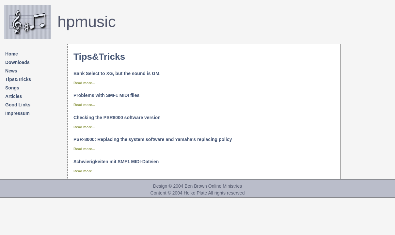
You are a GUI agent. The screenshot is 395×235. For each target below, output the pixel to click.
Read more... (84, 83)
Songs (12, 87)
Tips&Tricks (18, 79)
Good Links (17, 104)
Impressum (17, 113)
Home (11, 53)
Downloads (17, 62)
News (11, 70)
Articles (13, 96)
